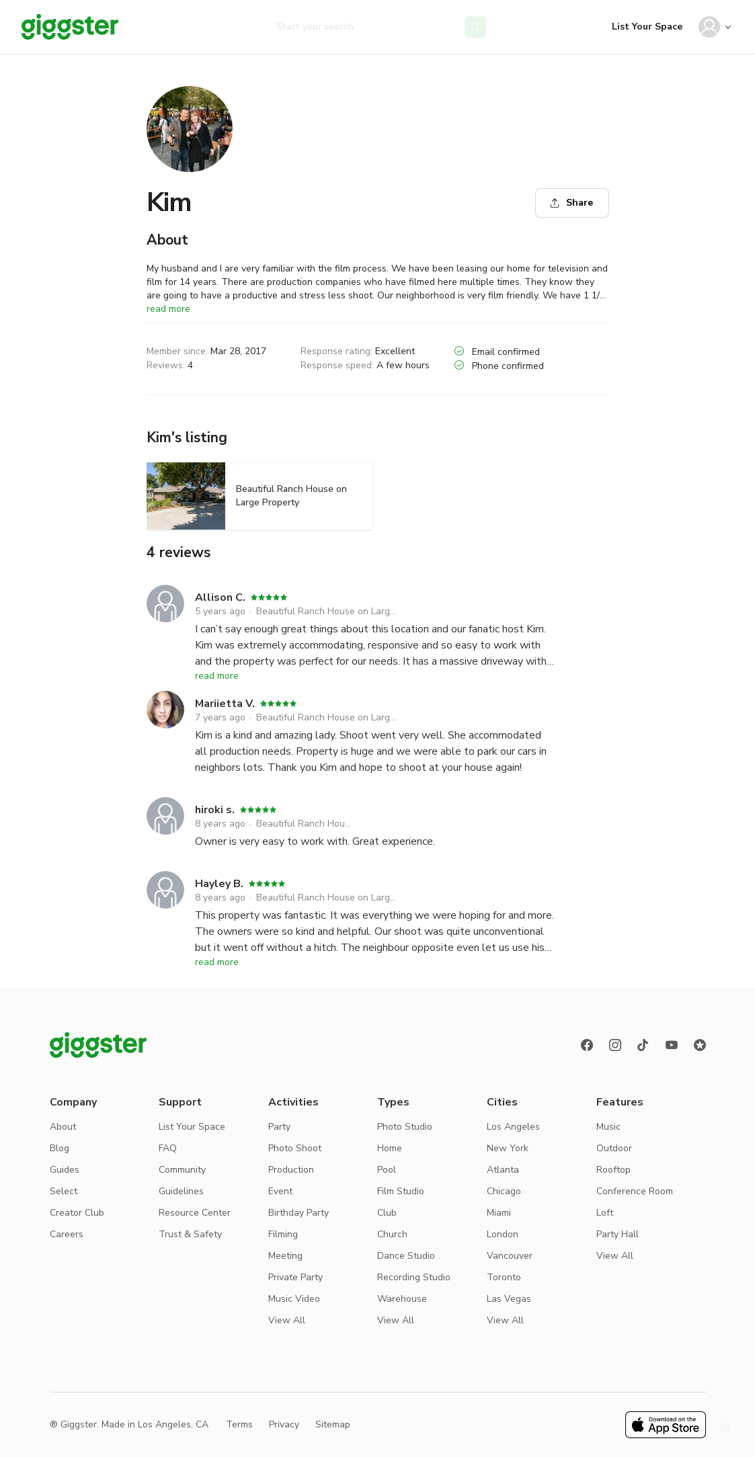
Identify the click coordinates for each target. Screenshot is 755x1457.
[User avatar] (709, 27)
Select (63, 1191)
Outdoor (614, 1148)
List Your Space (647, 26)
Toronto (504, 1277)
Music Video (294, 1298)
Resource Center (195, 1212)
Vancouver (509, 1255)
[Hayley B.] (165, 913)
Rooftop (613, 1169)
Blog (59, 1148)
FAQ (168, 1148)
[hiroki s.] (165, 823)
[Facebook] (587, 1045)
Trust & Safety (190, 1234)
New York (507, 1148)
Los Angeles (513, 1126)
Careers (66, 1234)
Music (608, 1126)
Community (182, 1169)
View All (286, 1320)
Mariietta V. (225, 703)
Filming (283, 1234)
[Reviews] (700, 1045)
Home (389, 1148)
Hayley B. (219, 883)
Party (279, 1126)
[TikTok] (643, 1045)
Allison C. (220, 597)
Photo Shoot (294, 1148)
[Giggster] (70, 26)
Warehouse (402, 1298)
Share (571, 202)
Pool (386, 1169)
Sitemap (332, 1424)
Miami (499, 1212)
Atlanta (503, 1169)
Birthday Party (298, 1212)
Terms (239, 1424)
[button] (725, 1427)
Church (392, 1234)
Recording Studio (413, 1277)
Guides (64, 1169)
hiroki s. (215, 809)
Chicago (504, 1191)
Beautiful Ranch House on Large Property (328, 611)
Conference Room (634, 1191)
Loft (604, 1212)
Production (291, 1169)
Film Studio (400, 1191)
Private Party (295, 1277)
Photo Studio (404, 1126)
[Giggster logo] (98, 1045)
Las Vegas (509, 1298)
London (502, 1234)
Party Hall (617, 1234)
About (63, 1126)
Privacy (284, 1424)
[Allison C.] (165, 627)
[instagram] (615, 1045)
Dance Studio (406, 1255)
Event (280, 1191)
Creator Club (77, 1212)
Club (387, 1212)
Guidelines (181, 1191)
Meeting (285, 1255)
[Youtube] (672, 1045)
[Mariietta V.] (165, 733)
